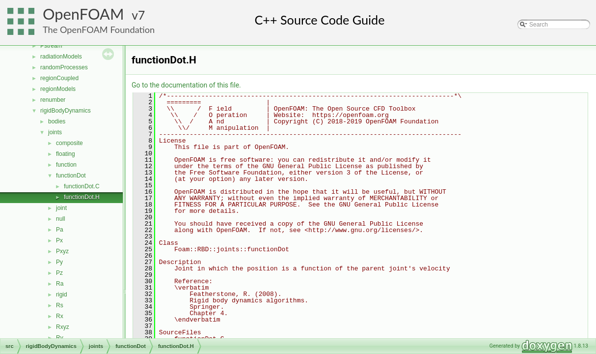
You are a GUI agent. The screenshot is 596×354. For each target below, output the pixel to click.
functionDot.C (82, 186)
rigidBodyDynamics (65, 110)
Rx (59, 316)
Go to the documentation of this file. (186, 85)
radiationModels (61, 56)
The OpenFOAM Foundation (99, 29)
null (60, 218)
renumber (52, 99)
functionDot (71, 175)
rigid (61, 294)
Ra (59, 283)
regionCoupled (59, 78)
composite (69, 143)
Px (59, 240)
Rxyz (62, 327)
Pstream (51, 45)
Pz (59, 272)
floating (65, 153)
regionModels (58, 89)
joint (61, 208)
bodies (56, 121)
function (66, 164)
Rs (59, 305)
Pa (59, 229)
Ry (59, 337)
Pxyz (62, 251)
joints (55, 132)
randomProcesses (64, 67)
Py (59, 262)
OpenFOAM (83, 14)
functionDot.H (82, 197)
